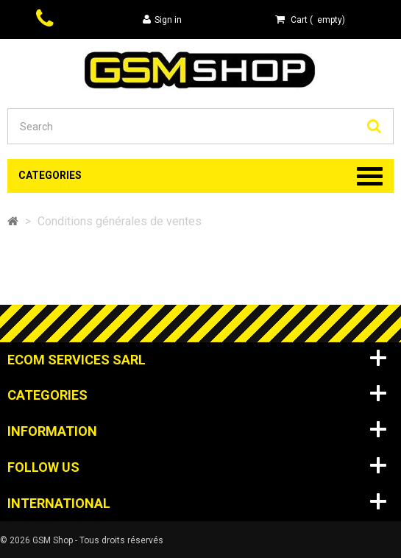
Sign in (162, 19)
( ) (310, 19)
